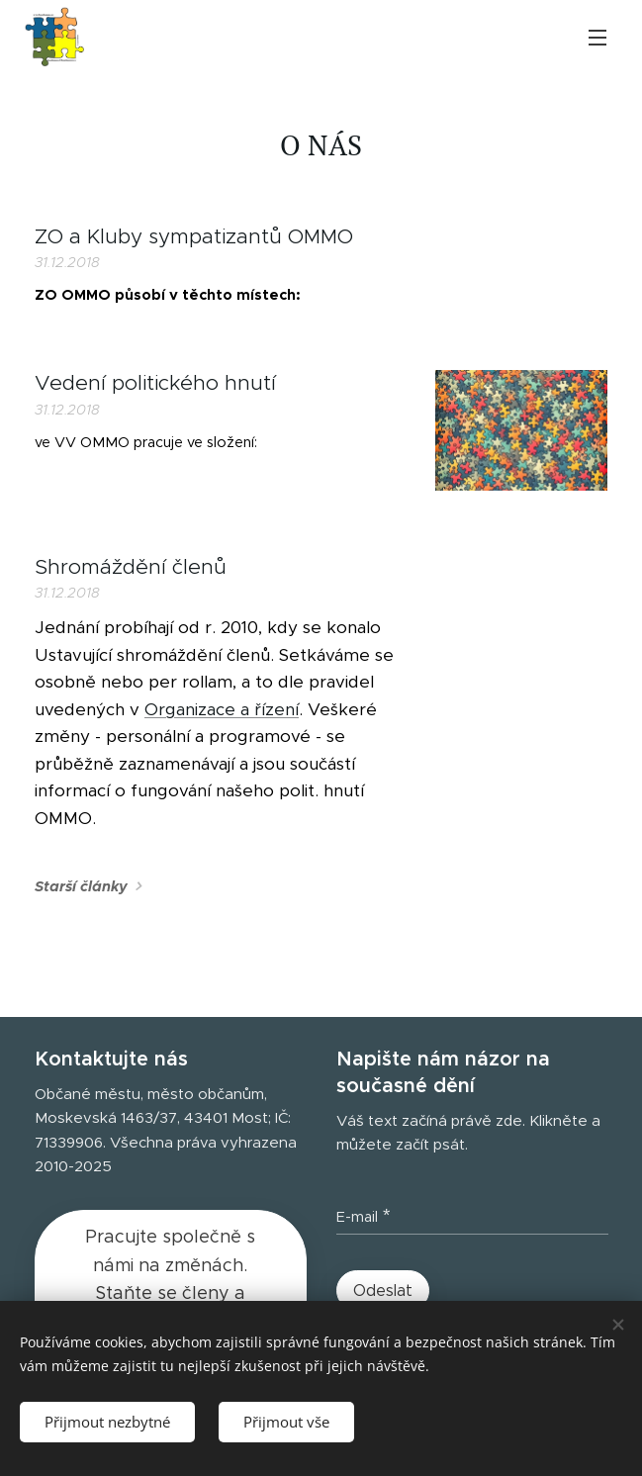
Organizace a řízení (221, 709)
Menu (597, 38)
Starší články (81, 886)
